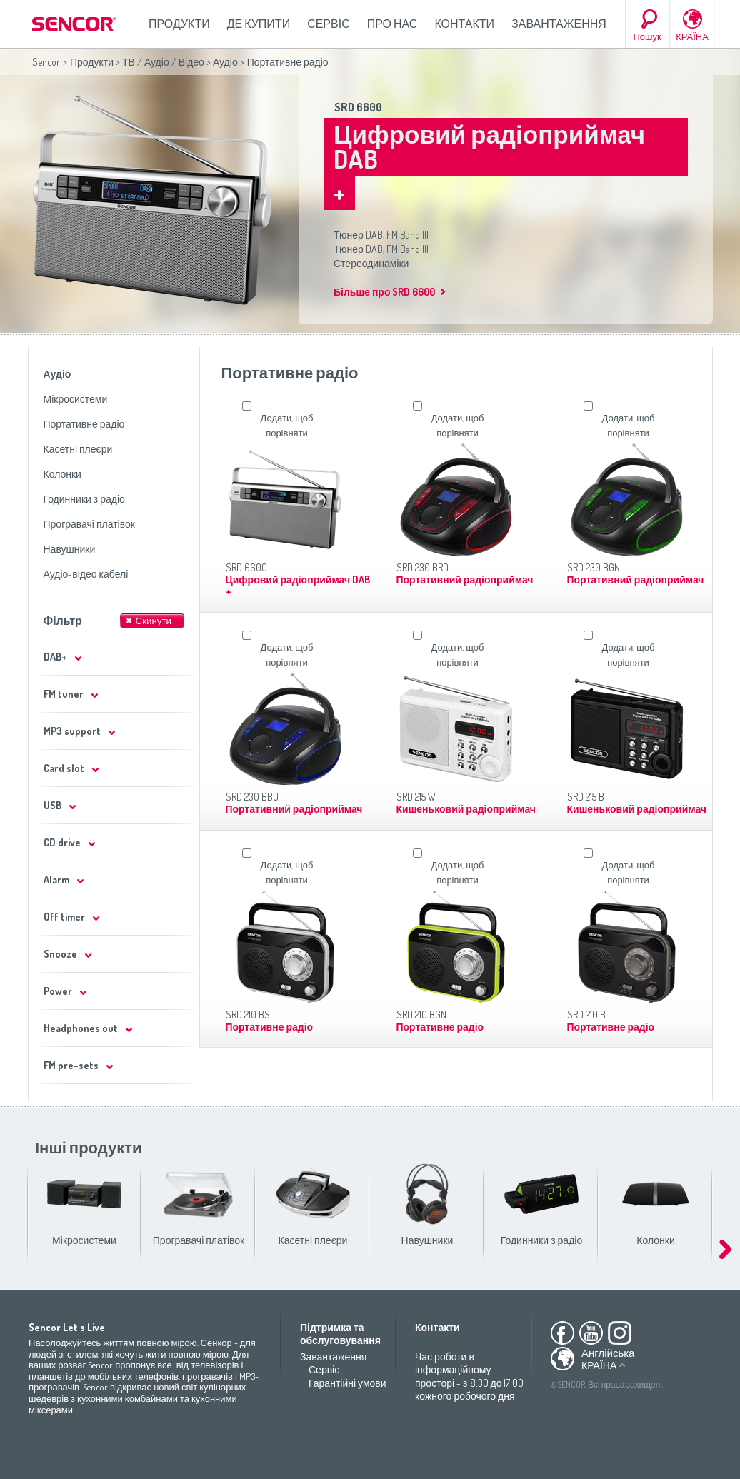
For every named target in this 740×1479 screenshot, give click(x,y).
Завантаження (558, 23)
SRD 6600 (358, 107)
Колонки (62, 474)
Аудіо (225, 62)
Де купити (258, 23)
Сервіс (328, 23)
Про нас (392, 23)
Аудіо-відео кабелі (86, 574)
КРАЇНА (692, 36)
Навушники (70, 549)
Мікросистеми (76, 399)
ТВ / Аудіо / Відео (163, 62)
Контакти (464, 23)
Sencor (46, 62)
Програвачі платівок (89, 524)
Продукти (179, 23)
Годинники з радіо (84, 499)
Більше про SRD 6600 (384, 292)
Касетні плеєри (78, 449)
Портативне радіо (84, 424)
